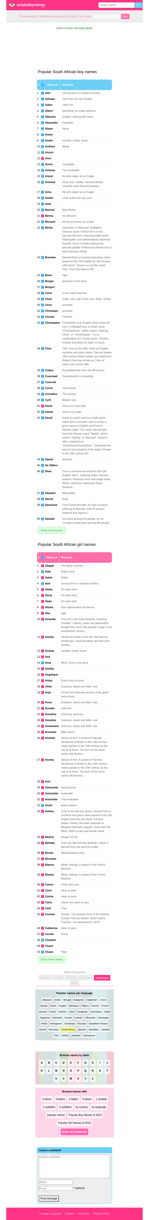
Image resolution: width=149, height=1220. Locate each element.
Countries (86, 977)
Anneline (50, 714)
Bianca (49, 864)
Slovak (42, 1029)
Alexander (51, 122)
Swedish (105, 1029)
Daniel (49, 411)
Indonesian (96, 1011)
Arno (48, 192)
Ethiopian (74, 1005)
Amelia (49, 637)
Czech (103, 1000)
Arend (49, 176)
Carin (48, 890)
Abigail (49, 565)
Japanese (45, 1017)
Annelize (50, 720)
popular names (56, 1115)
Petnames (83, 1213)
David (48, 417)
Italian (107, 1011)
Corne (49, 388)
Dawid (49, 459)
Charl (48, 299)
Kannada (57, 1017)
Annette (50, 738)
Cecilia (49, 934)
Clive (48, 348)
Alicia (48, 595)
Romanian (69, 1023)
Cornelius (51, 394)
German (43, 1011)
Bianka (49, 874)
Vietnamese (89, 1035)
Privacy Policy (101, 1213)
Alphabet (45, 977)
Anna (48, 702)
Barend (49, 209)
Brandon (50, 257)
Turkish (64, 1035)
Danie (48, 406)
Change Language (50, 1213)
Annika (49, 759)
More (74, 983)
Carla (48, 902)
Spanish (82, 1029)
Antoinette (51, 793)
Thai (56, 1035)
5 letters (73, 1099)
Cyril (48, 400)
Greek (52, 1011)
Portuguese (56, 1023)
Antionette (51, 787)
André (49, 140)
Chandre (50, 940)
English (62, 1005)
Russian (82, 1023)
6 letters (87, 1099)
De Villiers (51, 465)
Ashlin (49, 198)
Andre (49, 134)
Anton (49, 164)
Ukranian (75, 1035)
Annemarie (52, 726)
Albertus (50, 116)
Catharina (51, 928)
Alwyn (49, 128)
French (105, 1005)
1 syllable (101, 1099)
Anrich (49, 152)
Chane (49, 951)
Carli (48, 908)
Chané (49, 946)
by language (99, 1107)
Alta (47, 613)
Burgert (50, 287)
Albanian (47, 1000)
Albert (49, 110)
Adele (48, 577)
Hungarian (82, 1011)
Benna (49, 215)
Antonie (50, 170)
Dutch (53, 1005)
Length (58, 977)
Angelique (51, 674)
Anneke (50, 708)
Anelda (49, 668)
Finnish (95, 1005)
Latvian (78, 1017)
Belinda (50, 843)
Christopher (52, 322)
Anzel (48, 805)
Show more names (52, 530)
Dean (48, 471)
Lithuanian (90, 1017)
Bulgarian (79, 1000)
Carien (49, 884)
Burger (49, 281)
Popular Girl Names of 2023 (74, 1122)
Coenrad (50, 382)
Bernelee (50, 858)
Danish (44, 1005)
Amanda (50, 619)
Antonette (51, 799)
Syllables (71, 977)
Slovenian (53, 1029)
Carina (49, 896)
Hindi (71, 1011)
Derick (49, 499)
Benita (49, 852)
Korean (68, 1017)
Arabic (57, 1000)
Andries (50, 146)
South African (68, 1029)
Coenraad (51, 376)
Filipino (85, 1005)
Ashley (49, 811)
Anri (47, 781)
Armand (50, 182)
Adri (47, 93)
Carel (48, 293)
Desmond (51, 505)
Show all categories (74, 1131)
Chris (48, 305)
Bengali (67, 1000)
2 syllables (49, 1107)
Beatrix (49, 837)
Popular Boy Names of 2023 (85, 1115)
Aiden (48, 104)
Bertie (49, 227)
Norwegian (103, 1017)
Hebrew (62, 1011)
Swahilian (94, 1029)
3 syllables (65, 1107)
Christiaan (51, 310)
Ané (47, 656)
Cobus (49, 370)
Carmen (50, 914)
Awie (48, 204)
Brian (48, 275)
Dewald (49, 518)
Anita (48, 686)
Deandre (50, 493)
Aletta (48, 589)
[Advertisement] (19, 71)
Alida (48, 601)
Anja (48, 692)
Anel (48, 662)
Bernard (50, 221)
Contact (69, 1213)
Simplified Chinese (98, 1023)
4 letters (60, 1099)
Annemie (50, 732)
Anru (48, 158)
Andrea (49, 650)
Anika (48, 680)
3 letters (47, 1099)
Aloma (49, 607)
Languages (102, 977)
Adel (48, 571)
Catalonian (91, 1000)
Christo (49, 316)
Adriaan (50, 99)
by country (82, 1107)
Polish (44, 1023)
